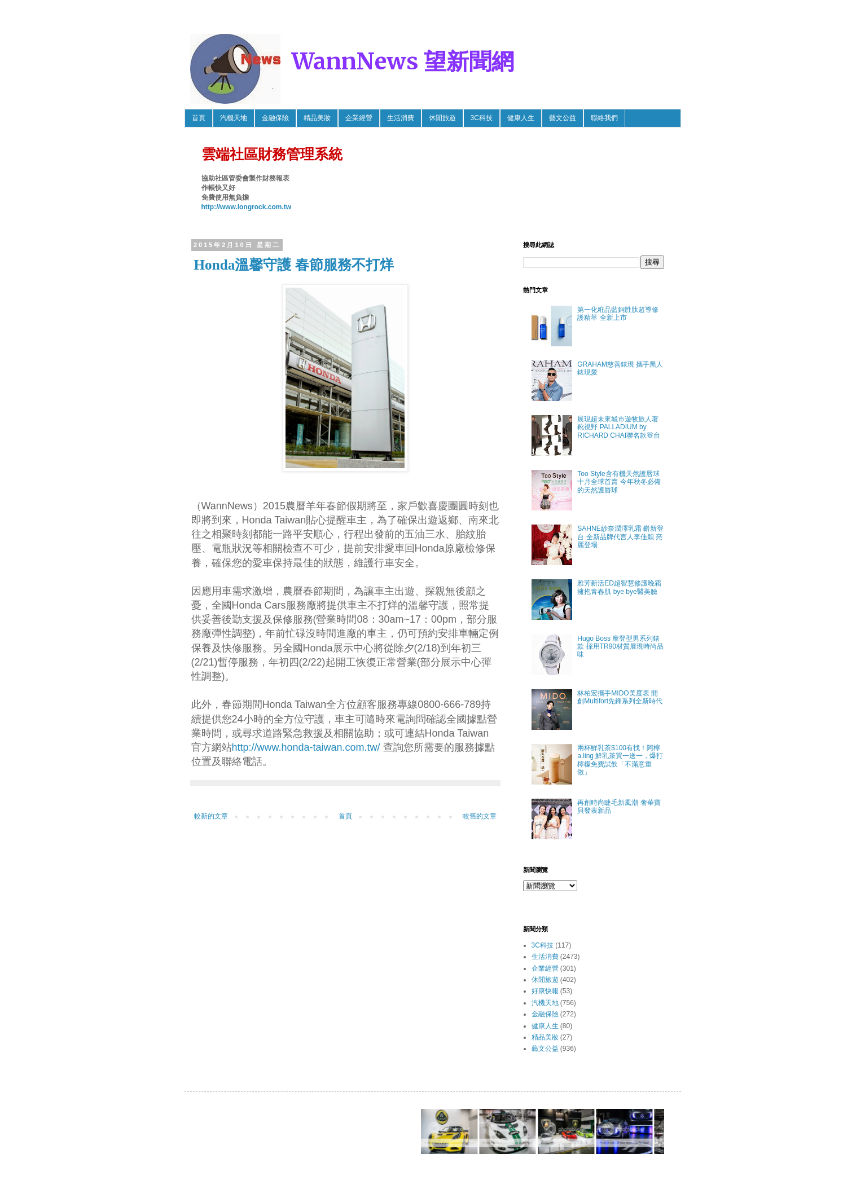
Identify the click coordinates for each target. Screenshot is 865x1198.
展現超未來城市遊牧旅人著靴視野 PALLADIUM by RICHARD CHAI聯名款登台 (618, 427)
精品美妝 (317, 118)
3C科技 (482, 118)
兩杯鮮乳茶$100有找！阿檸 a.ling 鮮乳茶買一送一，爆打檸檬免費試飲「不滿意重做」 (620, 760)
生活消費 (400, 118)
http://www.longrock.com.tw (246, 207)
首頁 (198, 118)
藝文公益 (562, 118)
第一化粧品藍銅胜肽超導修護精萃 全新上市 (617, 313)
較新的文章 (211, 816)
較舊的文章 (480, 816)
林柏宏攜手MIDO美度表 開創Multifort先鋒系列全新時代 (619, 697)
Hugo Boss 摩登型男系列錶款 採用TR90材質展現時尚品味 (620, 647)
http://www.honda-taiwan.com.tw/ (306, 747)
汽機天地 (233, 118)
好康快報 (545, 991)
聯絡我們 (604, 118)
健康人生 (520, 118)
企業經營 (358, 118)
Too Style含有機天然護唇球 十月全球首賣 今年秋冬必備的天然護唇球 (618, 482)
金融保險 (275, 118)
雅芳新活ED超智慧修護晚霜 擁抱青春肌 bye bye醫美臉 (619, 587)
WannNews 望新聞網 (403, 61)
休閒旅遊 (442, 118)
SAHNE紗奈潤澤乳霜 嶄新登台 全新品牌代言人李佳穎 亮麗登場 (620, 537)
